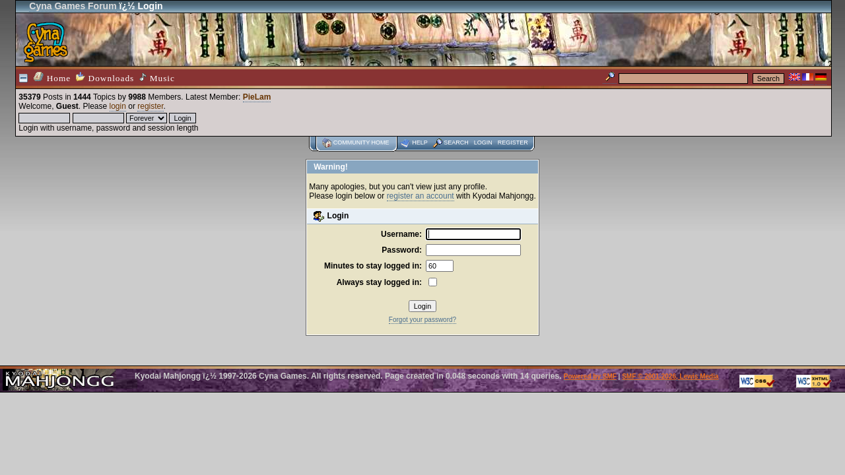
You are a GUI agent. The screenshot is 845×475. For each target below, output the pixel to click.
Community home (361, 142)
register (150, 106)
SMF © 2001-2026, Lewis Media (670, 376)
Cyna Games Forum (72, 6)
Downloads (105, 77)
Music (157, 78)
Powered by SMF (590, 376)
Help (420, 142)
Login (483, 142)
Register (513, 142)
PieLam (257, 97)
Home (52, 77)
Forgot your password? (422, 319)
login (118, 106)
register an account (420, 196)
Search (456, 142)
